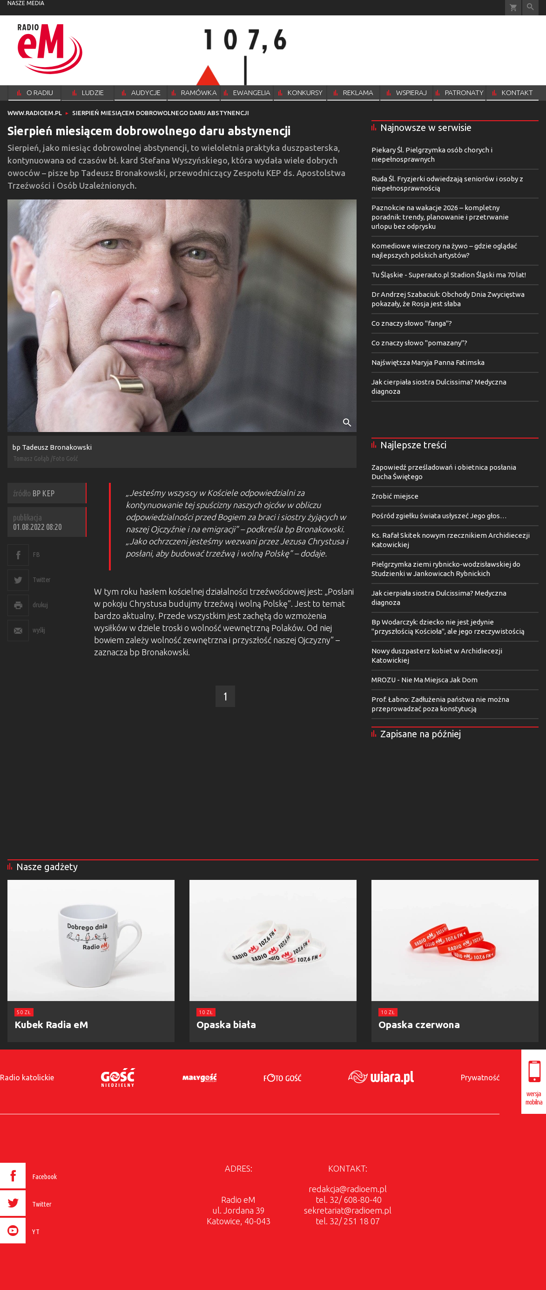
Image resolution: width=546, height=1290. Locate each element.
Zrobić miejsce (394, 496)
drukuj (40, 605)
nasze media (25, 3)
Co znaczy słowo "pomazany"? (419, 343)
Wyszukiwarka (530, 7)
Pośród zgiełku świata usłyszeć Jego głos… (439, 516)
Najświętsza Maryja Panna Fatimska (428, 362)
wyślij (39, 630)
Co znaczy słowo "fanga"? (411, 323)
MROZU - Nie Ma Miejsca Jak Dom (424, 680)
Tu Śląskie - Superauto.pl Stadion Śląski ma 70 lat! (448, 275)
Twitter (42, 579)
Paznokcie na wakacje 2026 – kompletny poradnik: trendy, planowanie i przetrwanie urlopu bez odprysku (440, 217)
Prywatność (480, 1077)
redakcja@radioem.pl (348, 1189)
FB (36, 554)
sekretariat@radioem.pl (347, 1210)
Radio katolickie (27, 1077)
